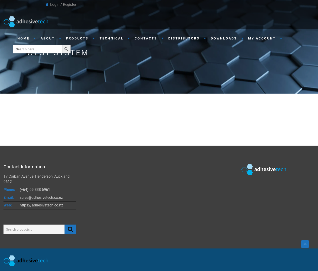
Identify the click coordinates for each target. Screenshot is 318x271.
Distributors (184, 38)
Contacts (146, 38)
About (48, 38)
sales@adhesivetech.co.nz (41, 197)
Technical (111, 38)
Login (54, 4)
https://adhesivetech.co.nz (41, 205)
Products (77, 38)
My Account (262, 38)
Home (23, 38)
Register (69, 4)
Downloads (224, 38)
